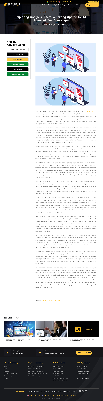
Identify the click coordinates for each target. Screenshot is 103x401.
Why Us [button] (78, 6)
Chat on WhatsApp (17, 74)
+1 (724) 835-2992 (63, 1)
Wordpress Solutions (58, 366)
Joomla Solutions (57, 368)
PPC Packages (18, 54)
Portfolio (6, 371)
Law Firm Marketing (82, 366)
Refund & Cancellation (10, 373)
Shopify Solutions (57, 376)
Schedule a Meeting (83, 353)
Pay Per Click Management (36, 371)
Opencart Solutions (57, 373)
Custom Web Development (60, 378)
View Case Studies (18, 64)
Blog (5, 368)
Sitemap (6, 378)
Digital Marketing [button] (59, 6)
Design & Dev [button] (46, 6)
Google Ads (89, 111)
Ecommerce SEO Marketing (36, 366)
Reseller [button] (70, 6)
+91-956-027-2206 (51, 1)
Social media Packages (18, 49)
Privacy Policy (8, 376)
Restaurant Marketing (83, 371)
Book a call (94, 1)
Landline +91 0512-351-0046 (66, 395)
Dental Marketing (82, 368)
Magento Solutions (57, 371)
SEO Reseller (18, 69)
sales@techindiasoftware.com (78, 1)
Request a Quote (92, 6)
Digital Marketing (47, 300)
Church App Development (59, 381)
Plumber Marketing (82, 373)
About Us (6, 366)
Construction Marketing (83, 378)
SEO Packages (17, 59)
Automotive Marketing (83, 376)
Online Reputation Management (37, 373)
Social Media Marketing (34, 368)
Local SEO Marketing (34, 376)
